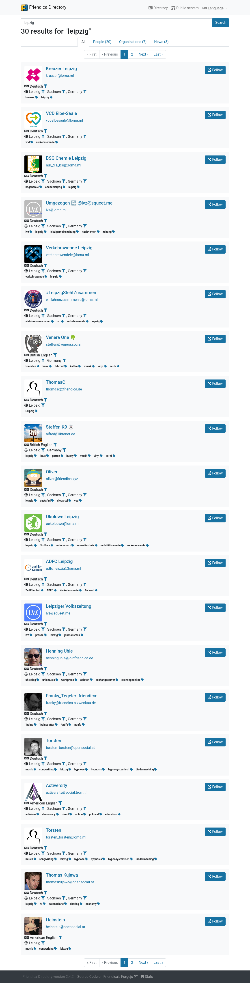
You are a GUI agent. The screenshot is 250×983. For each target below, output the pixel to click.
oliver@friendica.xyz (62, 479)
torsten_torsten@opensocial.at (70, 748)
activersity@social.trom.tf (66, 792)
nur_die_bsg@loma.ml (63, 165)
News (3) (161, 42)
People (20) (102, 42)
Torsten (53, 740)
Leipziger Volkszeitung (68, 606)
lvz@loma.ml (56, 210)
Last (158, 54)
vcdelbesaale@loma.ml (64, 120)
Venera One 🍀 (61, 337)
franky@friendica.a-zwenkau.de (71, 703)
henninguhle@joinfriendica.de (69, 658)
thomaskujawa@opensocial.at (70, 882)
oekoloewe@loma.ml (62, 524)
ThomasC (55, 382)
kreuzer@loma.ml (60, 75)
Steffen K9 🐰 (60, 427)
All (83, 42)
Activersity (56, 785)
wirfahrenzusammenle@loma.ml (72, 299)
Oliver (52, 471)
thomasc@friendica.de (64, 389)
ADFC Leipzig (59, 561)
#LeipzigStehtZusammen (71, 292)
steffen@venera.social (63, 344)
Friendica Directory (43, 7)
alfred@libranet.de (60, 434)
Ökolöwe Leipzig (62, 516)
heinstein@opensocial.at (65, 927)
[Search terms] (117, 22)
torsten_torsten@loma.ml (66, 837)
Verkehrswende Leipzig (69, 247)
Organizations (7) (133, 42)
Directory (158, 8)
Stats (147, 976)
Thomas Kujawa (62, 875)
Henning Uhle (59, 651)
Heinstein (55, 920)
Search (220, 22)
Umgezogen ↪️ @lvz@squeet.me (79, 203)
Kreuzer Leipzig (61, 68)
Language (213, 8)
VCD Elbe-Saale (61, 113)
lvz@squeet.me (58, 613)
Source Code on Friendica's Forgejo (107, 976)
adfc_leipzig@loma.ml (63, 568)
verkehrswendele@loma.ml (67, 255)
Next (143, 54)
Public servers (185, 8)
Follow (215, 70)
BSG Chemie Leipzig (66, 158)
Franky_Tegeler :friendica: (71, 695)
